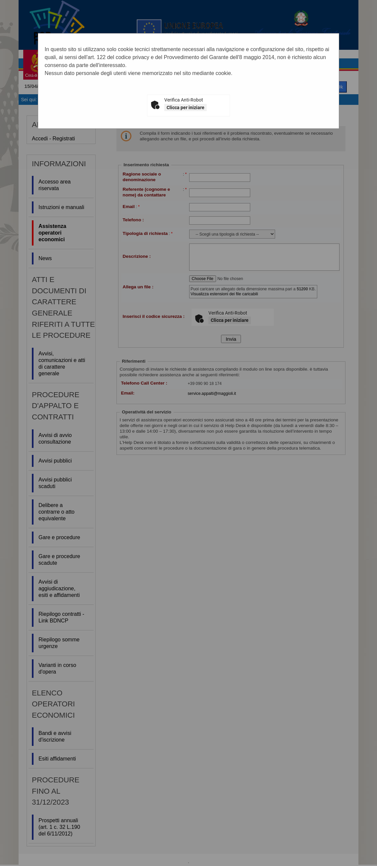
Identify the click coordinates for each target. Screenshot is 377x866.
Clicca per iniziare (185, 107)
